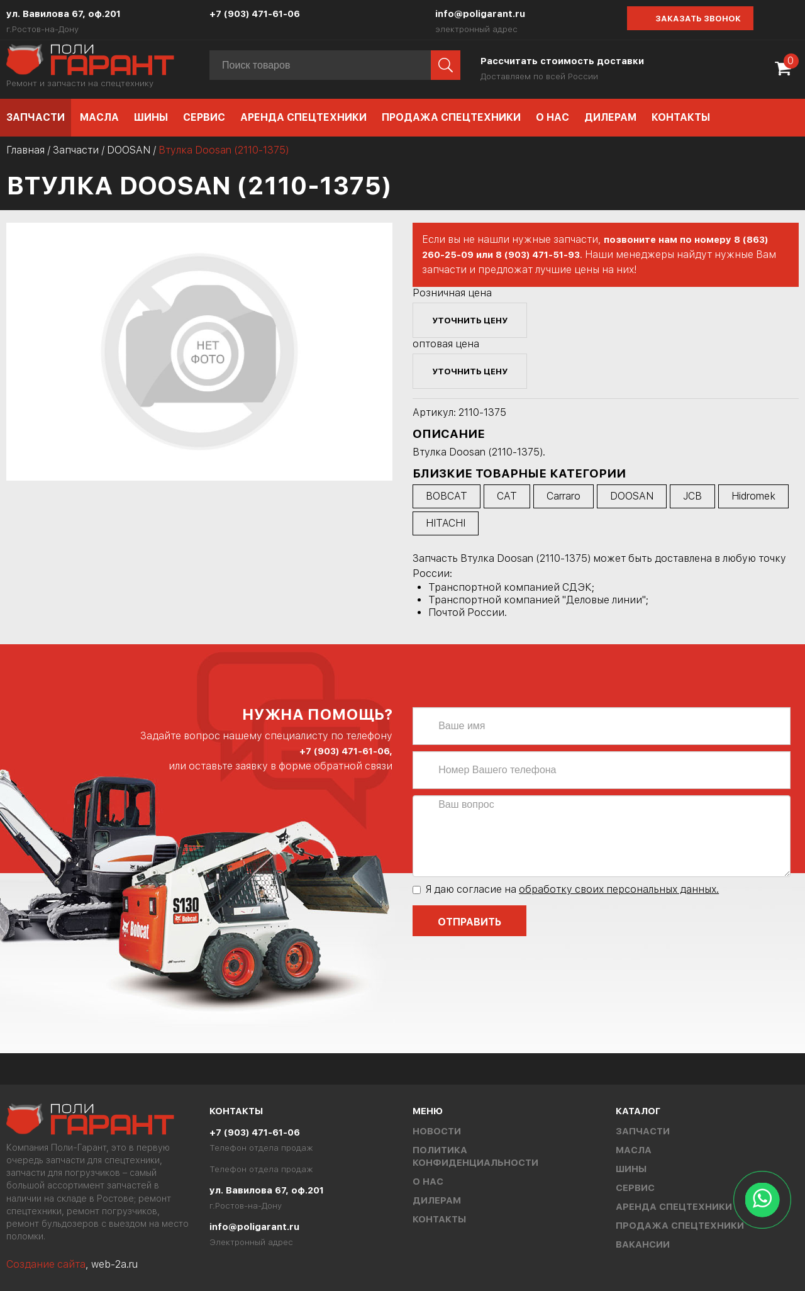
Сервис (204, 117)
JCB (692, 496)
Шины (151, 117)
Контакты (681, 117)
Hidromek (753, 496)
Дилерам (610, 117)
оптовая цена (446, 344)
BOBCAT (446, 496)
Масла (99, 117)
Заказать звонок (698, 18)
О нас (552, 117)
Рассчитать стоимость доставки (562, 61)
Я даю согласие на (566, 889)
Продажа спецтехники (451, 117)
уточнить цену (470, 320)
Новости (437, 1131)
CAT (507, 496)
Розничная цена (452, 293)
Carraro (563, 496)
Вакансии (643, 1244)
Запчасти (35, 117)
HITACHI (445, 523)
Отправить (469, 922)
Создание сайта (46, 1264)
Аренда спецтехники (303, 117)
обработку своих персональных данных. (619, 889)
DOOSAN (128, 150)
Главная (25, 150)
